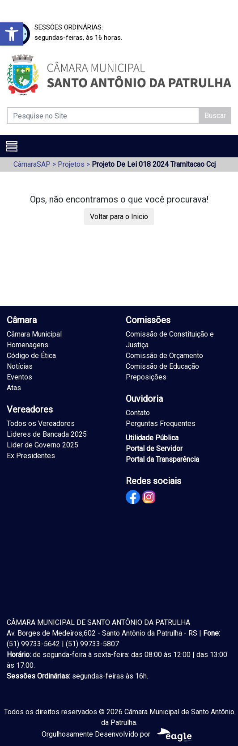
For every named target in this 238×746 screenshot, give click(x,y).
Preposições (146, 377)
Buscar (215, 115)
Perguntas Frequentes (161, 423)
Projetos (71, 164)
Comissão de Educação (162, 366)
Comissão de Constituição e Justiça (170, 339)
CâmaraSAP (32, 164)
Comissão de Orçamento (164, 355)
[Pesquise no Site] (103, 115)
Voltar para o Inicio (119, 216)
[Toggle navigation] (11, 146)
